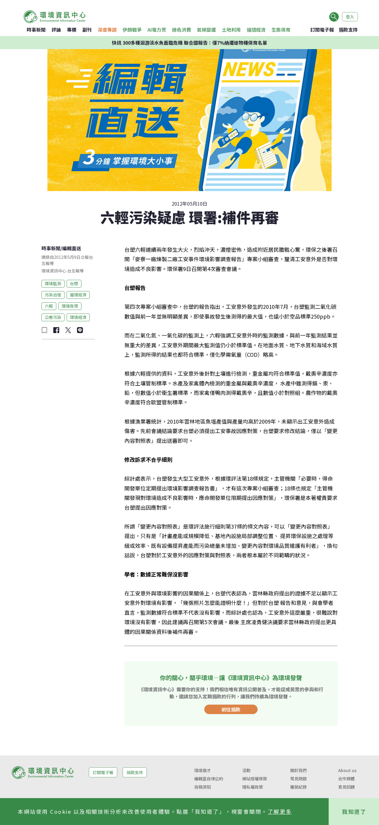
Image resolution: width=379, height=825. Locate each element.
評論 (56, 29)
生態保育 (281, 29)
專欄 (71, 29)
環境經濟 (78, 317)
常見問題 (298, 779)
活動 (246, 770)
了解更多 (280, 811)
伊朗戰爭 (132, 29)
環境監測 (53, 283)
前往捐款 (230, 709)
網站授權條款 (254, 779)
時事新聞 (36, 29)
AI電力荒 (156, 29)
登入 (350, 17)
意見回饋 (346, 787)
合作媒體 (346, 779)
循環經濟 (256, 29)
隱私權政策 (252, 787)
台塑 (74, 283)
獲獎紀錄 (298, 787)
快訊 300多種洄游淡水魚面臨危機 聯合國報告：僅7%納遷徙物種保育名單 (189, 42)
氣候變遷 (206, 29)
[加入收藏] (44, 330)
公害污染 (53, 317)
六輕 (49, 306)
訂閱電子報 (322, 29)
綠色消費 (181, 29)
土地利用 (231, 29)
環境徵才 (202, 770)
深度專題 (107, 29)
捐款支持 (348, 29)
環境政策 (70, 306)
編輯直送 (71, 248)
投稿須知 (202, 787)
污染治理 (53, 295)
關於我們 (298, 770)
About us (347, 770)
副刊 (87, 29)
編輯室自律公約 (208, 779)
